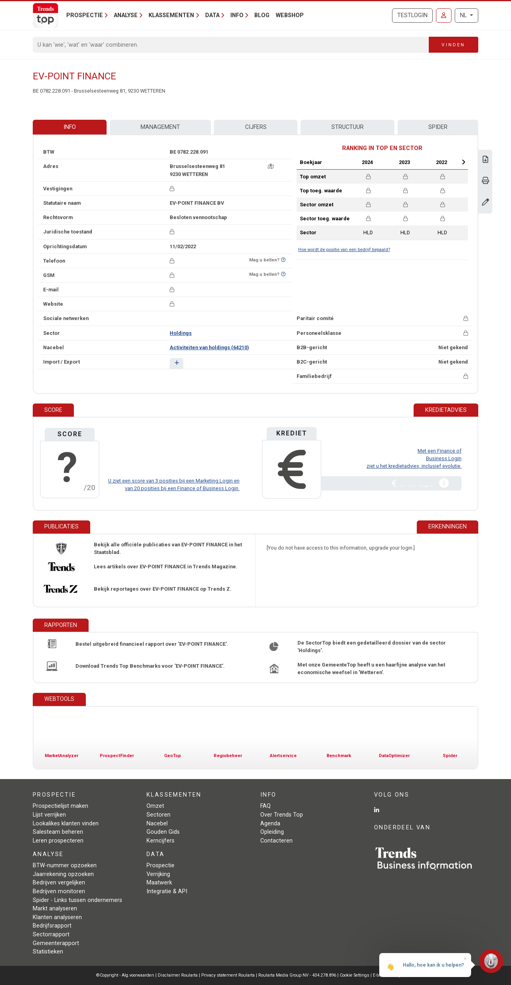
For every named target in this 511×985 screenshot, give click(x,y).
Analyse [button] (126, 15)
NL (464, 15)
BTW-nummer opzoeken (65, 865)
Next (463, 162)
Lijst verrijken (49, 814)
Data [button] (212, 15)
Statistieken (48, 951)
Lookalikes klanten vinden (66, 823)
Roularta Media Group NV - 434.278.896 (297, 975)
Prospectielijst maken (60, 806)
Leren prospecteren (58, 840)
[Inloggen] (444, 15)
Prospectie (160, 865)
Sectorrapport (51, 934)
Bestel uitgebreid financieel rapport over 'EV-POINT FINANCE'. (151, 644)
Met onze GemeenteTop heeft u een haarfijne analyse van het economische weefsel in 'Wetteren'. (371, 668)
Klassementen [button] (171, 15)
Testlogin (412, 15)
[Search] (231, 45)
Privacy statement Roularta (228, 975)
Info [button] (237, 15)
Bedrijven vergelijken (59, 882)
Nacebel (157, 823)
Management (160, 127)
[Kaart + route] (270, 166)
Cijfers (256, 127)
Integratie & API (167, 891)
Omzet (155, 806)
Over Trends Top (281, 814)
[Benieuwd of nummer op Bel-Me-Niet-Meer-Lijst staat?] (283, 260)
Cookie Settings (355, 975)
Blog (261, 15)
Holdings (181, 333)
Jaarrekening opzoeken (63, 874)
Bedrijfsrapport (52, 925)
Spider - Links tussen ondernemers (77, 900)
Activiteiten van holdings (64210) (209, 347)
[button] (176, 363)
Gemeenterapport (56, 943)
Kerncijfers (160, 840)
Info (69, 127)
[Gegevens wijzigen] (485, 203)
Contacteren (276, 840)
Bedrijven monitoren (59, 891)
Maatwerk (159, 882)
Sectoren (158, 814)
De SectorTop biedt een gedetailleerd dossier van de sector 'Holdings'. (371, 646)
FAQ (265, 806)
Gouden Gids (163, 832)
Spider (438, 127)
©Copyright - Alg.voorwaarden (125, 975)
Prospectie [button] (84, 15)
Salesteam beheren (58, 832)
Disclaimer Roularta (178, 975)
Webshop (290, 15)
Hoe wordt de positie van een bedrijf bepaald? (344, 249)
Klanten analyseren (57, 917)
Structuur (347, 127)
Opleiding (272, 832)
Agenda (270, 823)
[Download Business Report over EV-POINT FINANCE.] (485, 160)
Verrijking (158, 874)
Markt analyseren (55, 908)
